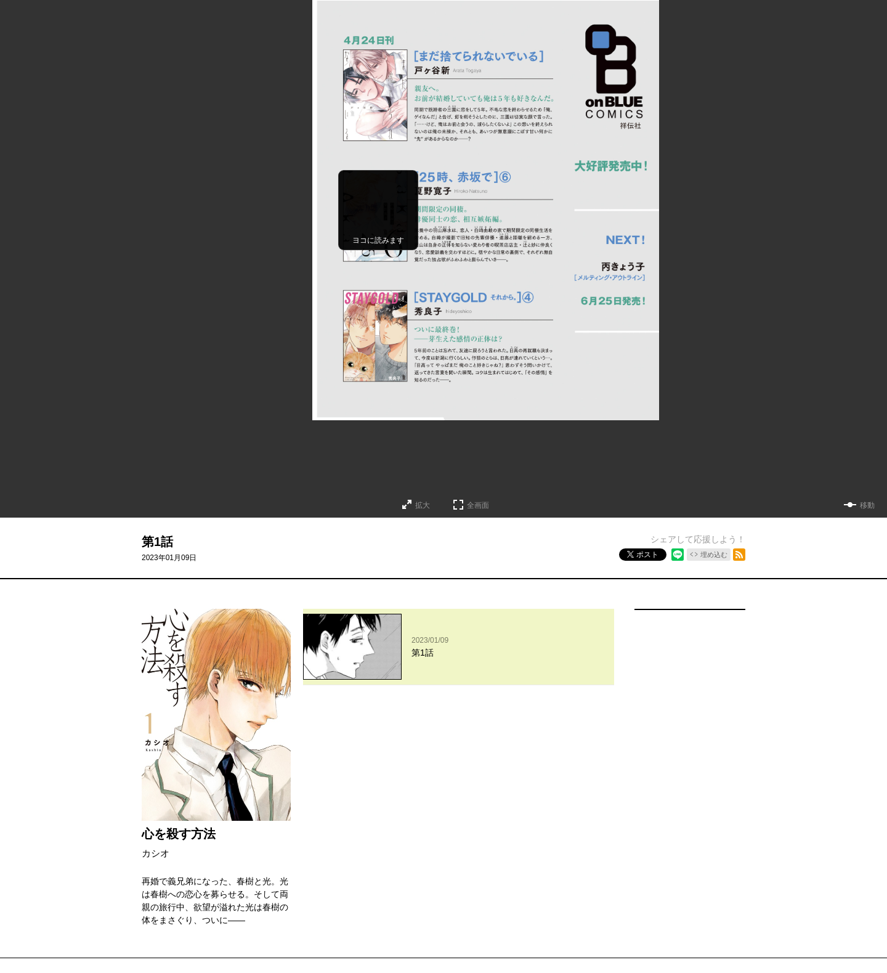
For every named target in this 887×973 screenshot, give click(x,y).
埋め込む (713, 554)
